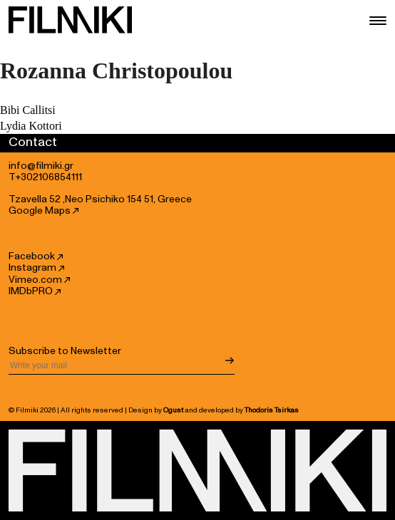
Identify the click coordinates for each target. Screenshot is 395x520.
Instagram (36, 268)
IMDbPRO (35, 291)
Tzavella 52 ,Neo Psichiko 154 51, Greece (100, 199)
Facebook (36, 256)
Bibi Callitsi (28, 110)
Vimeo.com (39, 280)
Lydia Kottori (31, 126)
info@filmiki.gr (41, 166)
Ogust (173, 410)
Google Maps (43, 211)
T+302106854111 (45, 177)
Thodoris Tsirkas (272, 410)
